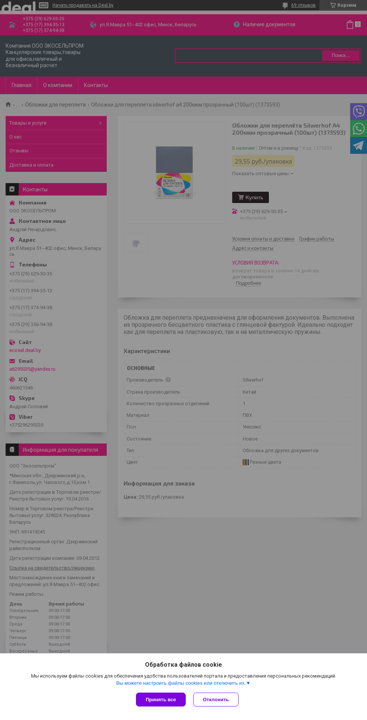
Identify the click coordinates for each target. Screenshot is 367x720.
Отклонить (216, 699)
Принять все (161, 699)
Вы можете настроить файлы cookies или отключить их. (181, 683)
